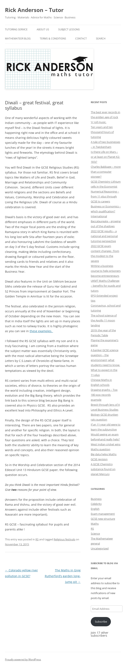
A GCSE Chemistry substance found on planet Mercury (103, 469)
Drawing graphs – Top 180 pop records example (104, 395)
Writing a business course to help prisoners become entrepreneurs (106, 271)
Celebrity (96, 504)
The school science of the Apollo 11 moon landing (104, 320)
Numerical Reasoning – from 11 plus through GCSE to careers (105, 196)
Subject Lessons (69, 29)
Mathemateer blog (18, 38)
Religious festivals (64, 539)
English (95, 509)
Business (96, 499)
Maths (95, 524)
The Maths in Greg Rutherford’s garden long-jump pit (63, 576)
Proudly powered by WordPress (23, 659)
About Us (43, 29)
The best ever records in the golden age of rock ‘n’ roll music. (105, 117)
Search (100, 38)
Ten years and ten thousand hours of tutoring (102, 132)
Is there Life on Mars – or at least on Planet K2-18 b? (105, 157)
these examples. (41, 331)
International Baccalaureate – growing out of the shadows (106, 221)
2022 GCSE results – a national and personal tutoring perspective (104, 236)
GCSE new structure (103, 519)
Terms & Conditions (53, 38)
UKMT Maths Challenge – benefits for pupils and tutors (106, 285)
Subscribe (101, 621)
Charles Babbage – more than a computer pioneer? (106, 171)
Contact (81, 38)
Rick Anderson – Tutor (34, 10)
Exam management (103, 514)
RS (37, 539)
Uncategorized (100, 548)
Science (95, 533)
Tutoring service (16, 29)
